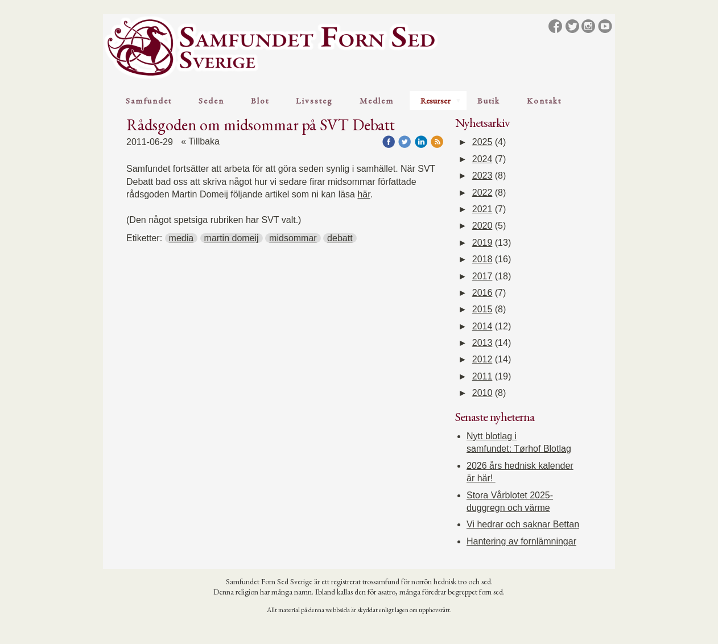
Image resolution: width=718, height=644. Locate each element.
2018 (482, 259)
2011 (482, 376)
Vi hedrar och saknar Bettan (523, 524)
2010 (482, 393)
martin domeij (231, 238)
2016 (482, 293)
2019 (482, 242)
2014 (482, 326)
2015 (482, 309)
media (181, 238)
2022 (482, 192)
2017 (482, 276)
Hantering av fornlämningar (521, 541)
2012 (482, 359)
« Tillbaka (200, 141)
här (363, 194)
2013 (482, 343)
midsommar (293, 238)
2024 (482, 159)
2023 (482, 175)
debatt (339, 238)
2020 (482, 225)
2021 (482, 209)
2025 (482, 142)
